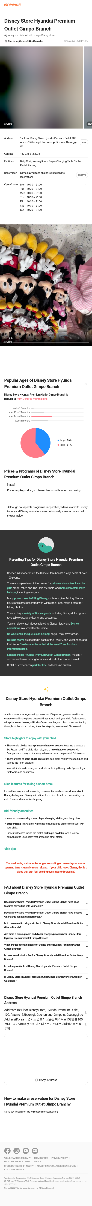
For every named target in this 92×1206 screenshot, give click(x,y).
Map (84, 142)
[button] (12, 5)
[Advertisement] (46, 358)
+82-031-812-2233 (30, 153)
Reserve (82, 175)
